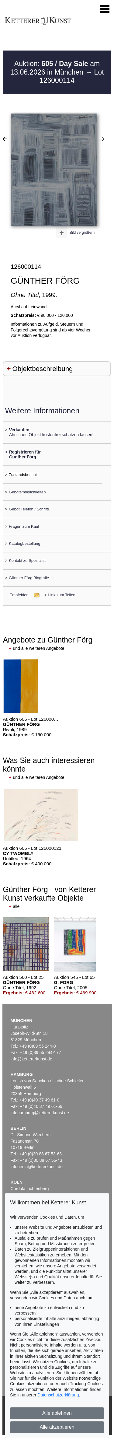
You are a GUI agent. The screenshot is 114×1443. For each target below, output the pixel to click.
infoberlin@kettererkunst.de (37, 1166)
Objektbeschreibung (42, 369)
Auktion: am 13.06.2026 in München (55, 68)
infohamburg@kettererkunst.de (40, 1112)
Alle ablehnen (57, 1413)
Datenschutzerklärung (58, 1394)
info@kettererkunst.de (31, 1058)
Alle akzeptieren (57, 1427)
